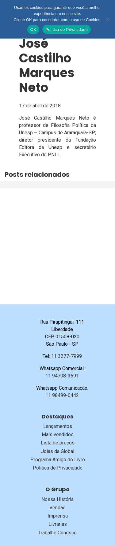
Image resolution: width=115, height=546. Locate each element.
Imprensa (58, 516)
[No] (107, 19)
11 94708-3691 (62, 376)
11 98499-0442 (62, 395)
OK (33, 29)
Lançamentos (57, 426)
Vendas (57, 508)
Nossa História (57, 499)
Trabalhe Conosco (57, 533)
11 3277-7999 (66, 356)
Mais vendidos (58, 434)
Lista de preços (58, 443)
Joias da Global (57, 451)
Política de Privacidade (57, 468)
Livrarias (57, 524)
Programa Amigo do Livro (57, 459)
